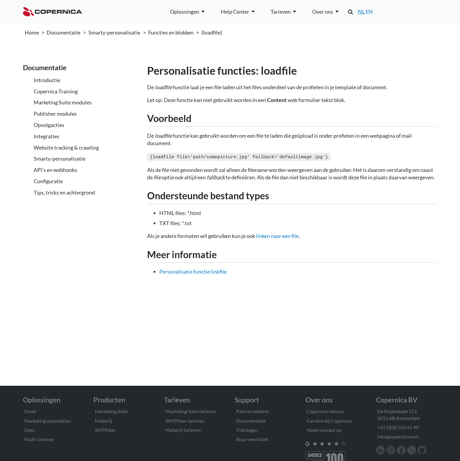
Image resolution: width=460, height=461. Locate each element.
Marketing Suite (111, 411)
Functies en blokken (171, 32)
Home (32, 32)
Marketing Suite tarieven (191, 411)
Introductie (47, 80)
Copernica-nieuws (325, 411)
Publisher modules (55, 113)
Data (29, 430)
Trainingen (247, 430)
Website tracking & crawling (66, 147)
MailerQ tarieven (183, 430)
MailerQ (103, 421)
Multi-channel (39, 439)
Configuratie (48, 181)
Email (30, 411)
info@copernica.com (398, 436)
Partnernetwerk (252, 411)
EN (369, 11)
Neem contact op (324, 430)
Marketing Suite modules (63, 102)
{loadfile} (212, 32)
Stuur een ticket (252, 439)
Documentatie (63, 32)
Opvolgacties (49, 125)
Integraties (46, 136)
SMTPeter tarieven (185, 421)
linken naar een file (277, 235)
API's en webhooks (55, 170)
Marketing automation (47, 421)
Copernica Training (56, 91)
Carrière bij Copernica (329, 421)
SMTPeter (105, 430)
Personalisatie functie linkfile (193, 271)
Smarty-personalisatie (114, 32)
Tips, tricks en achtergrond (64, 192)
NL (361, 11)
